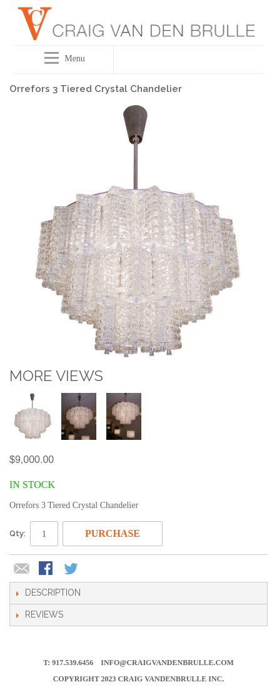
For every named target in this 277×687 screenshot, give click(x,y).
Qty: (17, 533)
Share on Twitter (72, 569)
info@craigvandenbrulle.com (167, 662)
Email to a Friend (22, 569)
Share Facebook (47, 569)
